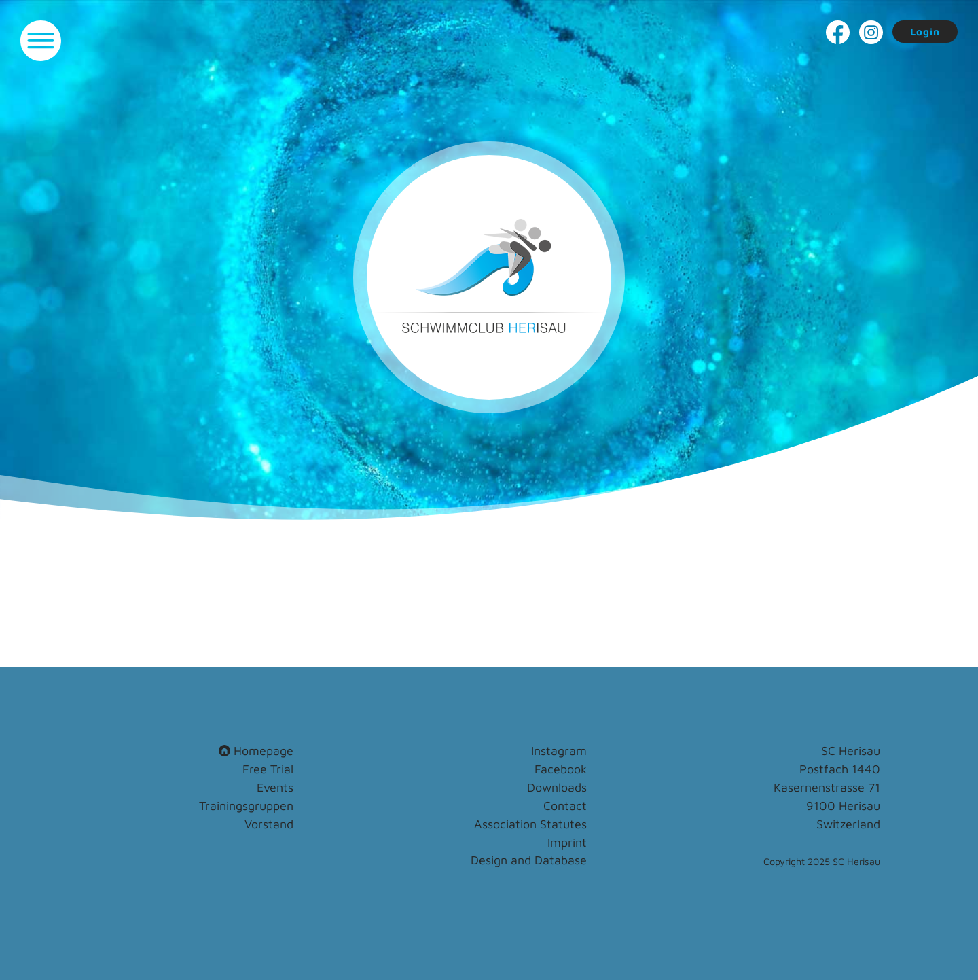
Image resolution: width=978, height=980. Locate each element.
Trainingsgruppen (246, 806)
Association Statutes (530, 824)
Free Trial (267, 769)
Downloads (557, 787)
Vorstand (268, 824)
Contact (565, 806)
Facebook (561, 769)
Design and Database (529, 860)
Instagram (559, 750)
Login (925, 31)
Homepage (256, 750)
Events (275, 787)
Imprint (567, 842)
